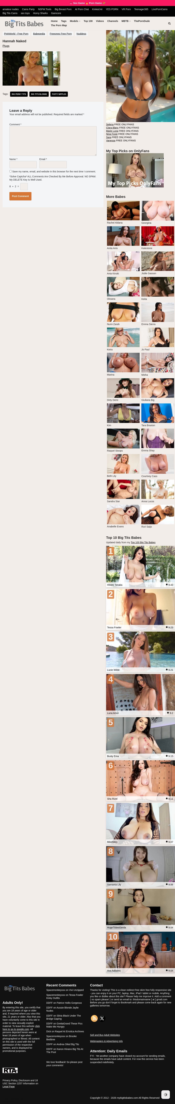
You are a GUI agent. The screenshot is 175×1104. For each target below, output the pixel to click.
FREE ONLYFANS (120, 124)
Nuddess (81, 33)
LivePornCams (159, 9)
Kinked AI (97, 9)
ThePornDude (141, 21)
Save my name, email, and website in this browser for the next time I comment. (54, 170)
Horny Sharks (40, 13)
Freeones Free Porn (61, 33)
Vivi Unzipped (76, 988)
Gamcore (56, 13)
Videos (100, 21)
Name (13, 158)
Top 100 (88, 21)
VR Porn (125, 9)
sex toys (25, 13)
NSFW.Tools (44, 9)
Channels (112, 21)
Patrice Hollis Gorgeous (69, 1001)
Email (43, 158)
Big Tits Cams (10, 13)
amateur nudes (10, 9)
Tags (63, 21)
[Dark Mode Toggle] (165, 1094)
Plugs (6, 46)
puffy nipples (59, 94)
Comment (15, 124)
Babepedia (39, 33)
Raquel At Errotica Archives (69, 1030)
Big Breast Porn (63, 9)
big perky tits (19, 94)
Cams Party (28, 9)
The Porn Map (59, 25)
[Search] (169, 23)
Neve (5, 1097)
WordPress (8, 1100)
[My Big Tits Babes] (24, 24)
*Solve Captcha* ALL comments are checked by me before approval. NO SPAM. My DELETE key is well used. (52, 176)
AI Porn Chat (81, 9)
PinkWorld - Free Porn (16, 33)
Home (54, 21)
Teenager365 (140, 9)
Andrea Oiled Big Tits (68, 1043)
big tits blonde (39, 94)
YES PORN (111, 9)
